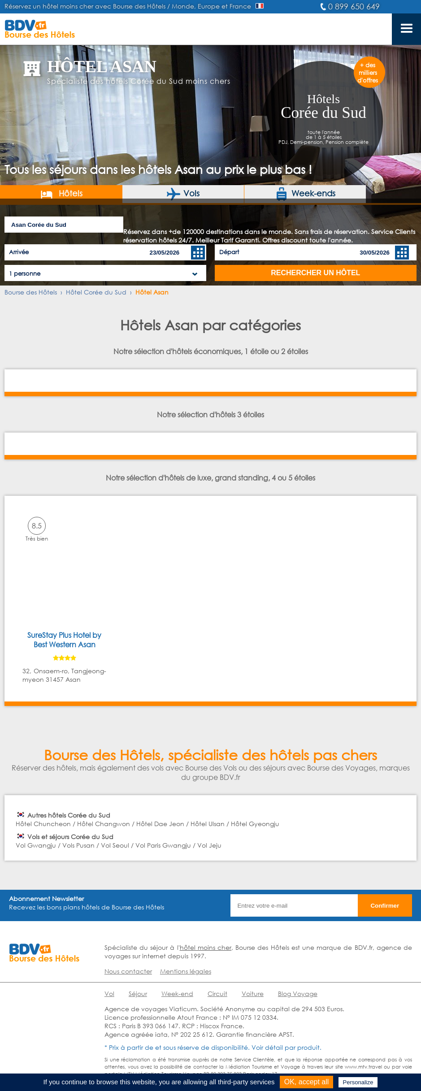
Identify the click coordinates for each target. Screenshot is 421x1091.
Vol (109, 993)
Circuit (217, 993)
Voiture (253, 993)
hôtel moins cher (205, 947)
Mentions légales (185, 971)
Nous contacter (128, 971)
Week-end (177, 993)
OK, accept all (306, 1082)
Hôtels (61, 194)
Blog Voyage (297, 993)
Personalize (358, 1082)
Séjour (138, 993)
